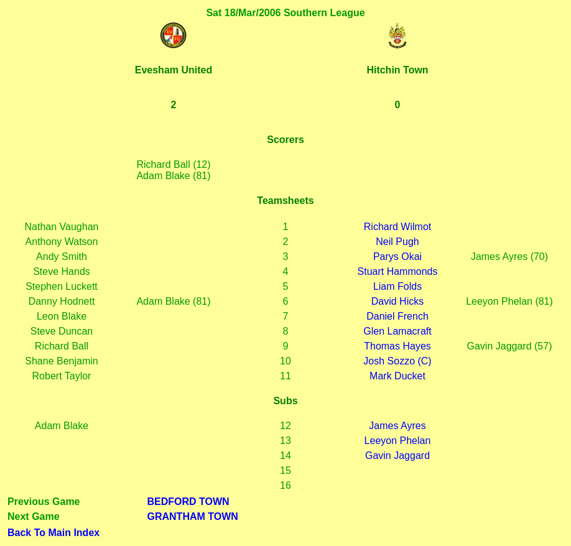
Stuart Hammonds (398, 271)
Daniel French (397, 316)
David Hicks (397, 301)
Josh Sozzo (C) (397, 361)
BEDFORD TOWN (188, 501)
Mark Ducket (397, 376)
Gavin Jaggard (397, 455)
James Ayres (397, 425)
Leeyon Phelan (397, 440)
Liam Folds (397, 286)
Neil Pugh (397, 241)
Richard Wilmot (397, 226)
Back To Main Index (53, 532)
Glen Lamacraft (397, 331)
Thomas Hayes (397, 346)
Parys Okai (397, 256)
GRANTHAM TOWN (192, 516)
